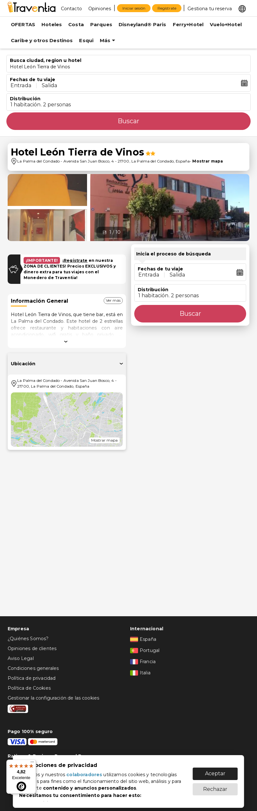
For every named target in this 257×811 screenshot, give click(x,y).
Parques (101, 24)
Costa (76, 24)
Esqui (86, 40)
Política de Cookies (29, 688)
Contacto (71, 8)
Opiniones (99, 8)
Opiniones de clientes (32, 648)
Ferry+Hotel (188, 24)
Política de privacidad (31, 678)
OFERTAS (23, 24)
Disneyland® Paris (142, 24)
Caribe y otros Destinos (42, 40)
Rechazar (215, 786)
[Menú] (32, 763)
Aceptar (215, 770)
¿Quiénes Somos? (28, 638)
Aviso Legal (21, 658)
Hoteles (51, 24)
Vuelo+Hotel (226, 24)
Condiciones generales (33, 668)
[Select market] (242, 8)
